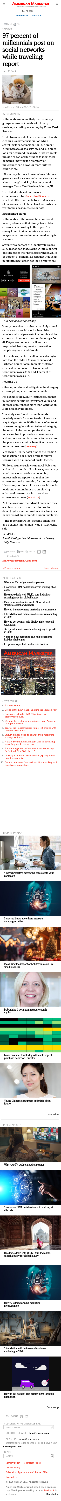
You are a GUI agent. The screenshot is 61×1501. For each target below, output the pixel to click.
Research (7, 29)
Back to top (53, 1114)
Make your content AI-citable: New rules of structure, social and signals (27, 604)
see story (31, 446)
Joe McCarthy (13, 114)
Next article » (51, 568)
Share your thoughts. (19, 561)
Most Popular (22, 15)
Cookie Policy (13, 1468)
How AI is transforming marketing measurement (30, 609)
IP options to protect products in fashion (26, 644)
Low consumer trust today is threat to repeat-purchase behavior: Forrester (28, 1057)
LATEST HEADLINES (11, 578)
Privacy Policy (13, 1463)
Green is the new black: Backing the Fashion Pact (31, 710)
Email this (11, 552)
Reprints (32, 552)
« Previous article (11, 568)
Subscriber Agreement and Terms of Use (27, 1472)
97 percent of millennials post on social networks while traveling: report (28, 50)
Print (18, 24)
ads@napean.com (12, 1447)
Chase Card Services (37, 196)
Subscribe (36, 15)
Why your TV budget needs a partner (24, 582)
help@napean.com (39, 1433)
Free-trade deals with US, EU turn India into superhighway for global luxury (27, 596)
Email (9, 24)
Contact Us (11, 1477)
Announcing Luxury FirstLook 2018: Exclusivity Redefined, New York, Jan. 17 (29, 750)
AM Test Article (13, 706)
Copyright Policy (32, 1463)
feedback (49, 1490)
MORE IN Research (13, 833)
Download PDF (13, 556)
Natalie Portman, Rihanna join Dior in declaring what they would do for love (30, 743)
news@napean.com (29, 1439)
